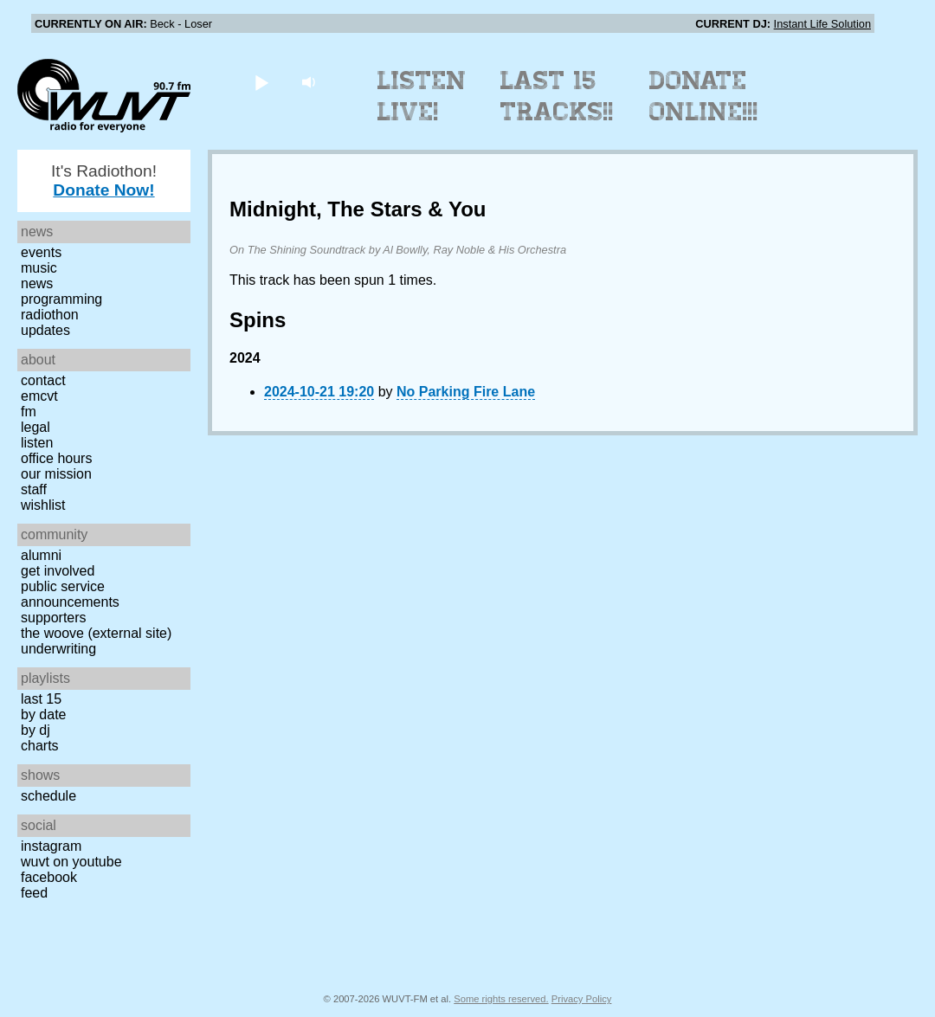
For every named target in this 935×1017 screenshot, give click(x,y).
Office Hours (56, 458)
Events (41, 252)
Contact (43, 380)
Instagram (51, 846)
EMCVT (39, 396)
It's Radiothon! (104, 180)
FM (28, 411)
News (37, 283)
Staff (34, 489)
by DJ (35, 730)
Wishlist (43, 505)
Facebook (49, 877)
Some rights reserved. (501, 999)
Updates (45, 330)
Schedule (48, 795)
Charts (40, 745)
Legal (35, 427)
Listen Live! (422, 96)
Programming (61, 299)
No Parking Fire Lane (466, 391)
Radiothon (50, 314)
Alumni (41, 555)
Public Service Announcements (70, 594)
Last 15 (41, 699)
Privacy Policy (581, 999)
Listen (37, 442)
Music (39, 268)
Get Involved (57, 570)
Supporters (54, 617)
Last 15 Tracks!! (557, 96)
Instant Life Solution (822, 23)
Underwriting (58, 648)
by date (43, 714)
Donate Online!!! (703, 96)
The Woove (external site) (96, 633)
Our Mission (56, 474)
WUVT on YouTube (71, 861)
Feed (34, 892)
